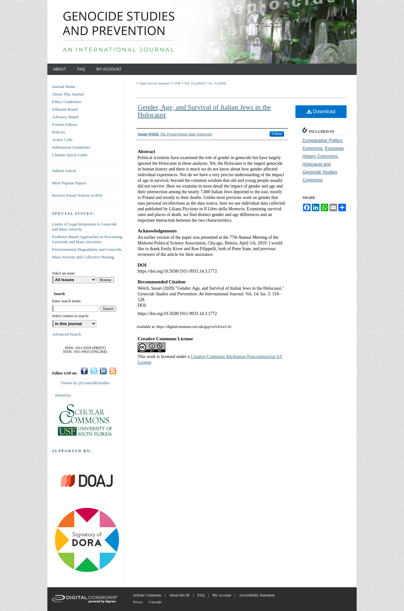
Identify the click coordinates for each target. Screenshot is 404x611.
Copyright (155, 602)
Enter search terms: (66, 301)
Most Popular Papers (69, 183)
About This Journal (68, 94)
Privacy (138, 602)
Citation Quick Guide (69, 154)
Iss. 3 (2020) (217, 83)
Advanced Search (66, 334)
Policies (58, 132)
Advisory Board (65, 116)
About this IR (179, 595)
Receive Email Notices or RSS (77, 195)
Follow (277, 134)
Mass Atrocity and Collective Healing (83, 257)
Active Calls (62, 139)
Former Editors (64, 124)
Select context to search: (70, 316)
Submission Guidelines (71, 147)
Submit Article (64, 170)
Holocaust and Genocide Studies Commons (319, 172)
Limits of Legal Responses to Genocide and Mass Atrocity (84, 226)
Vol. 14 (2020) (194, 83)
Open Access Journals (155, 83)
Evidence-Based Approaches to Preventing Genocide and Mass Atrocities (87, 239)
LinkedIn (103, 370)
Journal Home (63, 86)
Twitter (94, 370)
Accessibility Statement (257, 595)
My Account (222, 595)
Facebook (84, 370)
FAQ (201, 595)
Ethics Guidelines (66, 101)
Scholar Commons (147, 595)
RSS (112, 370)
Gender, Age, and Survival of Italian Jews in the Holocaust (204, 111)
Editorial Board (65, 109)
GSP (177, 83)
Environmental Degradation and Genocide (87, 249)
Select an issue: (63, 273)
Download (321, 111)
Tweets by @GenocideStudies (85, 382)
